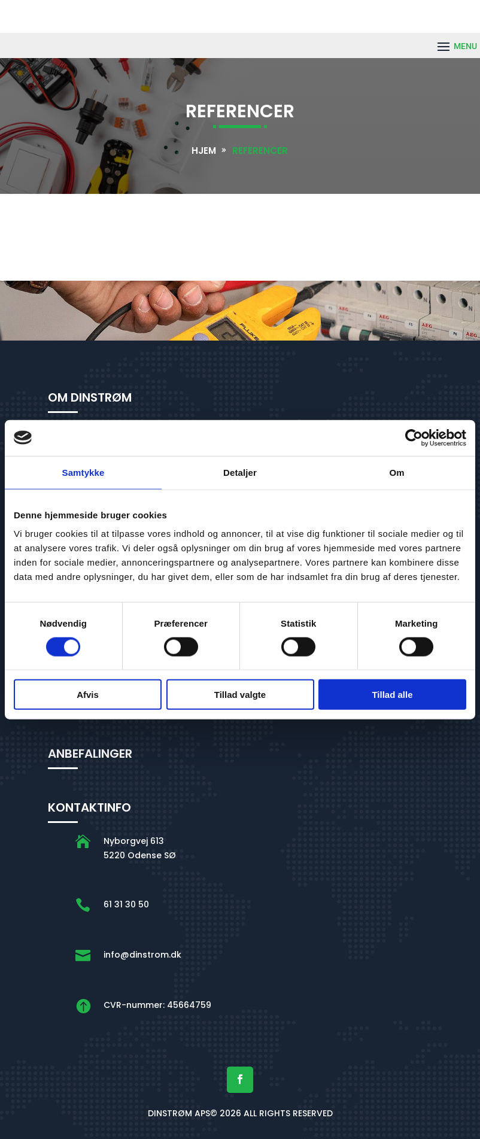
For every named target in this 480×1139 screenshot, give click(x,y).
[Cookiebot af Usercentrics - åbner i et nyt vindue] (413, 438)
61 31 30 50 (126, 904)
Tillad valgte (240, 695)
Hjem (204, 150)
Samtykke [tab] (83, 472)
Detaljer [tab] (240, 472)
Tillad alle (392, 695)
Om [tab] (396, 472)
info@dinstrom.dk (142, 955)
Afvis (88, 695)
